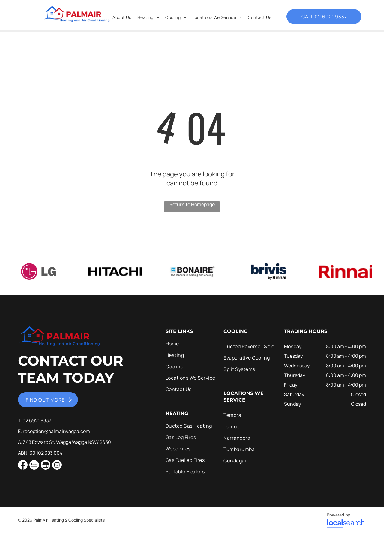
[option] (38, 271)
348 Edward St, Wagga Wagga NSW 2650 (67, 442)
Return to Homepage (192, 204)
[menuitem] (122, 17)
